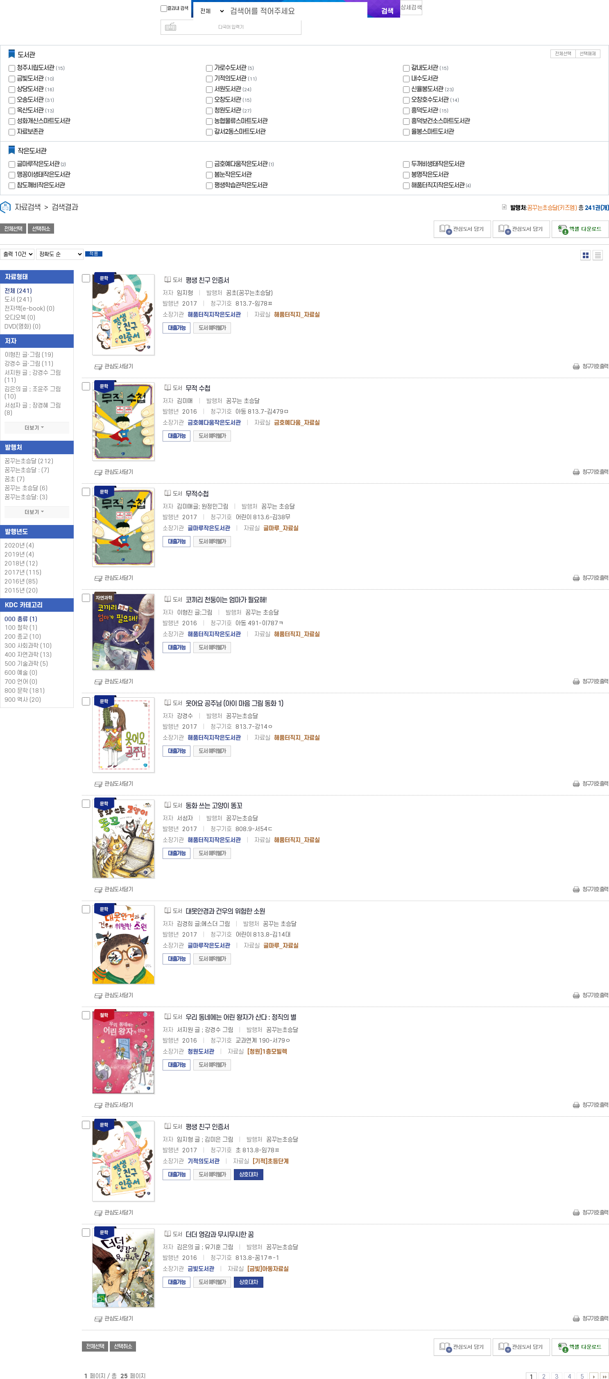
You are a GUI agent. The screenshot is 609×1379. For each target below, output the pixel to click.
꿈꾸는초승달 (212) (29, 450)
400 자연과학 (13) (28, 644)
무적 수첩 (198, 378)
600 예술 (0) (21, 662)
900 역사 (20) (23, 689)
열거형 (585, 242)
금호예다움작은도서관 (245, 151)
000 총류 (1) (21, 608)
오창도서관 (227, 86)
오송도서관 (30, 86)
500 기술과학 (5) (26, 653)
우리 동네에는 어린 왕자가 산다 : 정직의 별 (241, 1007)
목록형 (598, 242)
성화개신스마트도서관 (43, 108)
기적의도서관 (230, 65)
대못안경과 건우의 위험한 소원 (225, 901)
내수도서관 (424, 65)
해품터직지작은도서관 (442, 172)
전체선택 (563, 40)
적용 (100, 242)
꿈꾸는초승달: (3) (26, 486)
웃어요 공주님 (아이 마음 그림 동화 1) (234, 693)
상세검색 (415, 10)
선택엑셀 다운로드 (580, 216)
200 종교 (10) (23, 626)
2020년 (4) (19, 535)
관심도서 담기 (462, 216)
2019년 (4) (19, 544)
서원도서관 (227, 76)
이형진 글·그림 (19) (29, 344)
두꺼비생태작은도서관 (437, 151)
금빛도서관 (30, 65)
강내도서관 (424, 55)
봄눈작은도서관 (232, 161)
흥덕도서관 (424, 97)
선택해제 (588, 40)
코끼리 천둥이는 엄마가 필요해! (226, 589)
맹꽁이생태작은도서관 (43, 161)
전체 (18, 280)
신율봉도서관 (427, 76)
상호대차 (248, 1163)
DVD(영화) (23, 316)
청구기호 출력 (595, 355)
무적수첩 (197, 483)
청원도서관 (227, 97)
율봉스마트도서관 (432, 118)
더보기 (37, 417)
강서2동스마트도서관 (239, 118)
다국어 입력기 (442, 10)
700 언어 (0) (21, 671)
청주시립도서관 (35, 55)
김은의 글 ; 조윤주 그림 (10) (33, 382)
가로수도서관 (230, 55)
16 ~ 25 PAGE (604, 1366)
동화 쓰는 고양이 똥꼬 (214, 795)
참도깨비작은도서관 (41, 172)
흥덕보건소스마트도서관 (440, 108)
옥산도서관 (30, 97)
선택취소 (41, 215)
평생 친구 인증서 (207, 270)
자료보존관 (30, 118)
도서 (18, 289)
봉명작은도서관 (429, 161)
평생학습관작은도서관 (240, 172)
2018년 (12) (21, 553)
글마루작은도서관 (42, 151)
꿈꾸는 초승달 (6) (26, 477)
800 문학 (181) (25, 680)
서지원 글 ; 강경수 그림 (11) (33, 366)
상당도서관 (30, 76)
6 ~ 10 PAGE (593, 1366)
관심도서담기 (118, 355)
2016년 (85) (21, 571)
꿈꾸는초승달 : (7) (27, 459)
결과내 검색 (170, 8)
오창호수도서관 (429, 86)
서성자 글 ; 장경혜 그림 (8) (33, 399)
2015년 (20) (21, 580)
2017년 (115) (23, 562)
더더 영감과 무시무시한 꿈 (220, 1224)
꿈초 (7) (15, 468)
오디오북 (20, 307)
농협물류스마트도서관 (240, 108)
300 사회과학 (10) (28, 635)
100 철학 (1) (21, 617)
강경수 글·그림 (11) (29, 353)
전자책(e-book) (29, 298)
